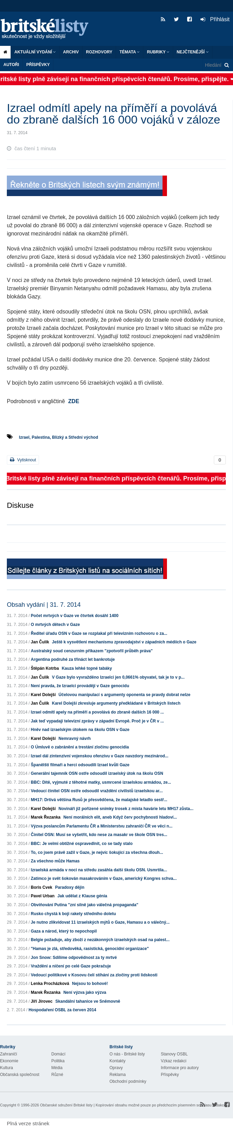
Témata (129, 52)
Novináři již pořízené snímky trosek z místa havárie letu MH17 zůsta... (126, 808)
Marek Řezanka (46, 817)
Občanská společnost (19, 1074)
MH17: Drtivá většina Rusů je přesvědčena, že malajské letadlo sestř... (99, 799)
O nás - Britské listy (127, 1054)
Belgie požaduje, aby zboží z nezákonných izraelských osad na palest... (100, 939)
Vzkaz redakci (173, 1061)
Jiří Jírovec (41, 1001)
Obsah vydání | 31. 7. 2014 (44, 604)
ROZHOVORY (99, 52)
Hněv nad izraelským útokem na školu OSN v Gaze (80, 729)
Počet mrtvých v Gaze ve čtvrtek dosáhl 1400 (74, 615)
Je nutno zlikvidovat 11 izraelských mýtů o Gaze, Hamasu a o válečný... (100, 922)
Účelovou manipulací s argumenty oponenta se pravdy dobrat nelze (124, 694)
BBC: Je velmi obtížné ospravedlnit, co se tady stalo (81, 843)
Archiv (71, 52)
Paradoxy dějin (69, 887)
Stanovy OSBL (174, 1054)
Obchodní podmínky (127, 1081)
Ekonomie (9, 1061)
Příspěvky (38, 64)
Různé (57, 1074)
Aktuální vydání (35, 52)
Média (57, 1067)
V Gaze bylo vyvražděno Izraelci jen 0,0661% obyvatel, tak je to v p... (118, 677)
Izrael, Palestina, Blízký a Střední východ (58, 437)
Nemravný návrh (75, 738)
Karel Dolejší (43, 694)
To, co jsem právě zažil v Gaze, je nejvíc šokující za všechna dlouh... (97, 852)
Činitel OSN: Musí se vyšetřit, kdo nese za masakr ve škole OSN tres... (99, 834)
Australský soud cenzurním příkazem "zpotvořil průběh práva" (92, 651)
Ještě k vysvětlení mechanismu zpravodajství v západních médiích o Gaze (124, 642)
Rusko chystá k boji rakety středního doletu (73, 913)
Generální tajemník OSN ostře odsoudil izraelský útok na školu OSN (97, 773)
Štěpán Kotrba (45, 668)
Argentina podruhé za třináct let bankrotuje (73, 659)
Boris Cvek (41, 887)
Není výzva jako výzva (84, 992)
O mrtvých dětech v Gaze (55, 624)
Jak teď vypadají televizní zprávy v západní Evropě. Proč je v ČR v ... (97, 721)
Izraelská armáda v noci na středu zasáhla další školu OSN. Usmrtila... (99, 870)
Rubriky (158, 52)
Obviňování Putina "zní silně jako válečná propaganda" (84, 904)
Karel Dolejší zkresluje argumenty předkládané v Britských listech (116, 703)
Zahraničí (8, 1054)
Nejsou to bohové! (90, 983)
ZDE (73, 401)
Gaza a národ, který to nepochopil (64, 931)
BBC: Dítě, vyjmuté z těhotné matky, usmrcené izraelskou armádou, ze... (101, 782)
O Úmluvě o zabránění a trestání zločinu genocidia (80, 747)
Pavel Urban (42, 896)
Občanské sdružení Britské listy (66, 1105)
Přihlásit (215, 19)
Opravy (116, 1067)
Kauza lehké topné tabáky (87, 668)
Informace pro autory (180, 1067)
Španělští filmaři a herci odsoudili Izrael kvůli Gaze (80, 764)
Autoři (11, 64)
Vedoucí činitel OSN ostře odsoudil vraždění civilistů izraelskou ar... (97, 790)
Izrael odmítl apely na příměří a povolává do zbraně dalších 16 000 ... (97, 712)
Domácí (58, 1054)
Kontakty (117, 1061)
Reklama (117, 1074)
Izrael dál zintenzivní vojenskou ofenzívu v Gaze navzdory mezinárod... (99, 756)
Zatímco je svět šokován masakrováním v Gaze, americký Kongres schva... (104, 878)
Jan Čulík (40, 642)
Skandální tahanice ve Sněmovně (87, 1001)
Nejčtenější (192, 52)
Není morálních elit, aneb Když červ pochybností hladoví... (120, 817)
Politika (58, 1061)
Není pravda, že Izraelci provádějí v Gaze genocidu (80, 685)
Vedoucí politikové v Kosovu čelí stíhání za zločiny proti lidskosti (94, 975)
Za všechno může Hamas (55, 861)
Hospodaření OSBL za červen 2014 (62, 1010)
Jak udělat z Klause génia (82, 896)
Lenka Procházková (50, 983)
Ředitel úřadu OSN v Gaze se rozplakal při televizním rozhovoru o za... (99, 633)
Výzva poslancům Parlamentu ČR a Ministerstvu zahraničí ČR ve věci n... (101, 826)
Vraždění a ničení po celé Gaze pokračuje (71, 966)
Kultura (6, 1067)
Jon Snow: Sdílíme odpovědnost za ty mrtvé (74, 957)
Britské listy (48, 29)
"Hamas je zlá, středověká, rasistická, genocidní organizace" (90, 948)
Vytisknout (23, 459)
